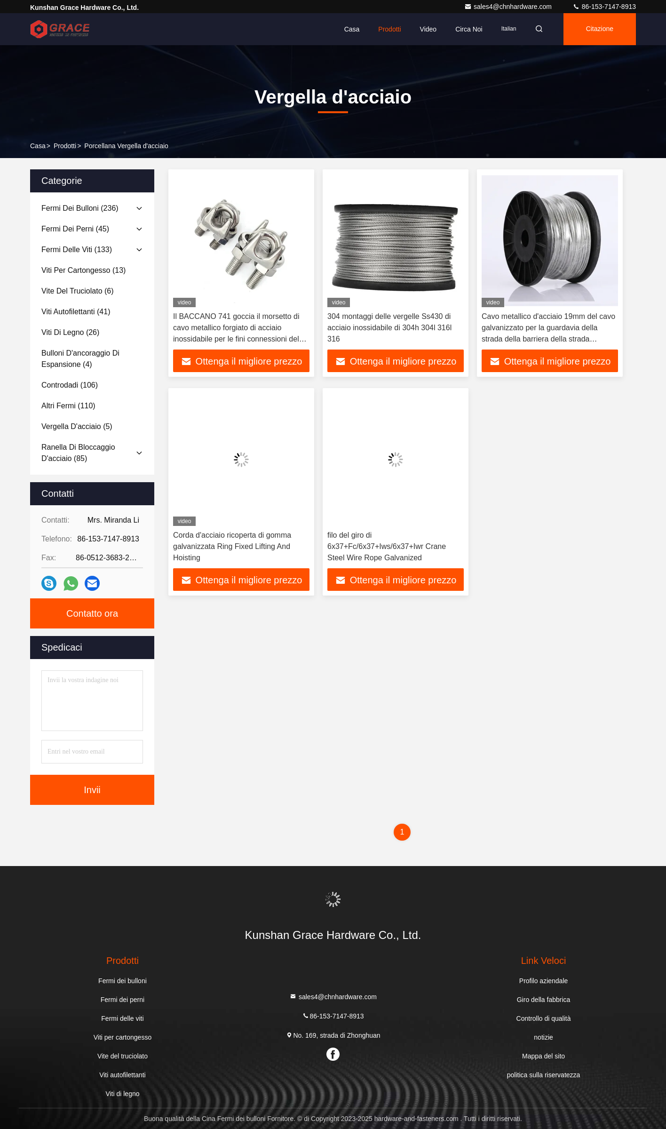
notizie (543, 1037)
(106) (69, 385)
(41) (75, 312)
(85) (78, 452)
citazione (599, 29)
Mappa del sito (543, 1056)
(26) (70, 332)
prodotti (65, 146)
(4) (80, 358)
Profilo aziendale (543, 981)
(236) (80, 208)
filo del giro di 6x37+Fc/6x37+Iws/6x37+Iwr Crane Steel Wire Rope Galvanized (386, 546)
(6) (77, 291)
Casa (352, 29)
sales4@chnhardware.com (509, 6)
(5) (76, 426)
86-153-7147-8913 (604, 6)
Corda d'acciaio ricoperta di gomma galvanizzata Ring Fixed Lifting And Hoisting (232, 546)
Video (428, 29)
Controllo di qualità (543, 1018)
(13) (83, 270)
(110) (68, 406)
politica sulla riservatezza (543, 1075)
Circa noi (469, 29)
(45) (75, 229)
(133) (76, 250)
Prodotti (389, 29)
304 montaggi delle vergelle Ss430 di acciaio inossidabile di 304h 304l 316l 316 (389, 327)
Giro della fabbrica (544, 999)
